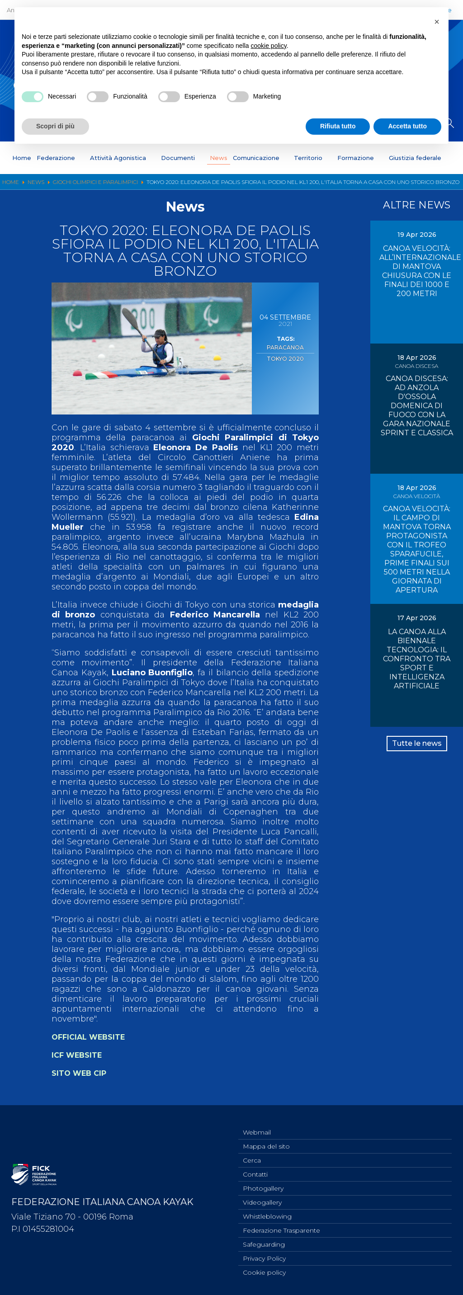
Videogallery (262, 1197)
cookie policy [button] (269, 45)
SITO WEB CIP (82, 1073)
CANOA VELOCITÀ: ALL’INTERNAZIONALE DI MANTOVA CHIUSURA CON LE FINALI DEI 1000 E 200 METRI (420, 271)
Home (21, 157)
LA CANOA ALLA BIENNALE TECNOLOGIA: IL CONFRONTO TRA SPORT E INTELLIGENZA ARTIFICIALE (416, 658)
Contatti (255, 1167)
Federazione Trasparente (281, 1227)
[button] (437, 21)
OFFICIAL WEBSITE (93, 1037)
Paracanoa (285, 347)
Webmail (257, 1123)
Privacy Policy (264, 1257)
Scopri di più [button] (55, 126)
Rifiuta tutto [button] (338, 126)
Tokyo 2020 (285, 356)
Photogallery (263, 1182)
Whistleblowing (267, 1212)
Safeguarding (264, 1242)
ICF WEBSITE (79, 1055)
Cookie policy (264, 1272)
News (218, 157)
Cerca (252, 1153)
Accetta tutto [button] (407, 126)
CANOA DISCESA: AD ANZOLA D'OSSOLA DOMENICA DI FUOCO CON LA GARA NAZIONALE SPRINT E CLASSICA (417, 405)
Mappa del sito (266, 1138)
